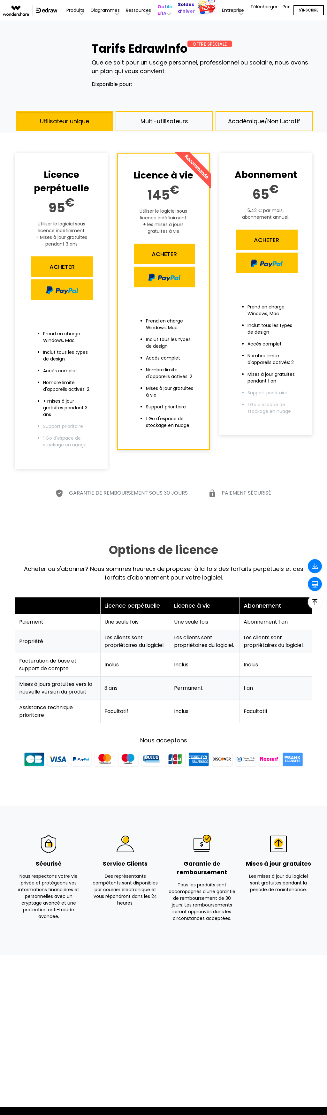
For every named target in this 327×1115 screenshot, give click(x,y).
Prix (286, 7)
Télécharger (264, 7)
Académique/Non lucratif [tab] (264, 121)
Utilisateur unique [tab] (64, 121)
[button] (165, 10)
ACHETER (62, 267)
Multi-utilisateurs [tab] (164, 121)
